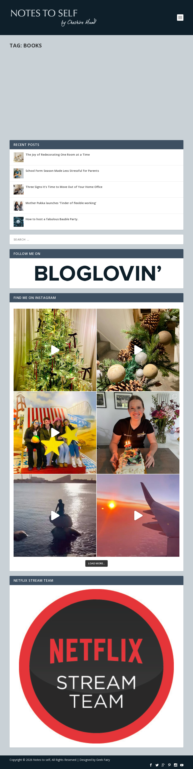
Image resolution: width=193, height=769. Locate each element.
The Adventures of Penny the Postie (47, 98)
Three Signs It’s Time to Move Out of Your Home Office (64, 187)
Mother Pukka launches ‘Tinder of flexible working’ (61, 203)
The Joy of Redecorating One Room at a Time (58, 154)
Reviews (34, 104)
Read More (24, 125)
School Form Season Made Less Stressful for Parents (62, 171)
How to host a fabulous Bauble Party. (52, 219)
